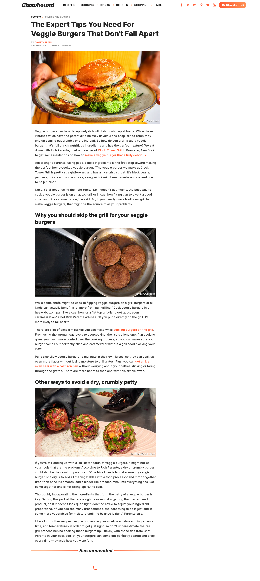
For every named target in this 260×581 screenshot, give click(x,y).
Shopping (141, 5)
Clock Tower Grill (110, 150)
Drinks (105, 5)
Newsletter (232, 5)
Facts (159, 5)
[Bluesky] (208, 6)
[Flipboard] (195, 6)
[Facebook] (181, 6)
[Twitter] (188, 6)
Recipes (69, 5)
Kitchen (122, 5)
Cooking (87, 5)
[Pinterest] (201, 6)
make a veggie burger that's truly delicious (115, 155)
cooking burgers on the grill (133, 329)
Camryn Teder (43, 42)
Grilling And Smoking (57, 17)
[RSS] (215, 6)
